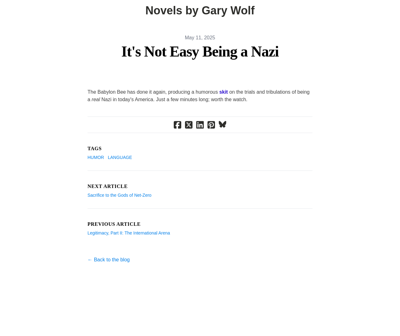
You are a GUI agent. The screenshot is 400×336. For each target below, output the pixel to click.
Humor (96, 157)
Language (120, 157)
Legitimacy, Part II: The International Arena (129, 232)
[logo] (200, 10)
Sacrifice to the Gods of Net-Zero (120, 195)
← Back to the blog (109, 259)
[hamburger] (13, 10)
